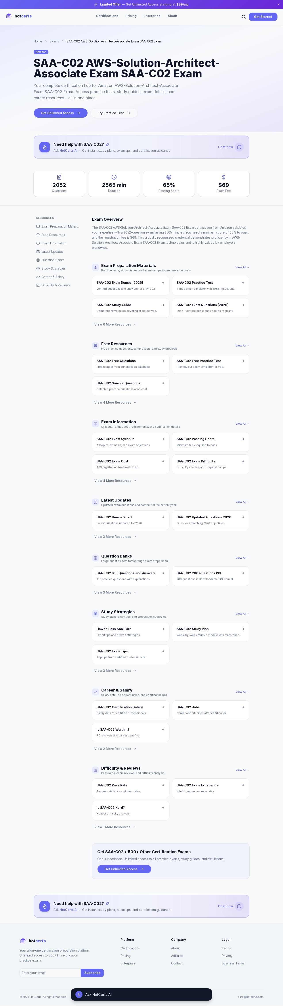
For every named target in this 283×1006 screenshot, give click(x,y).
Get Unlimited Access (60, 113)
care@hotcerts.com (251, 997)
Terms (226, 948)
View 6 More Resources (115, 324)
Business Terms (233, 963)
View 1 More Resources (115, 827)
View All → (242, 267)
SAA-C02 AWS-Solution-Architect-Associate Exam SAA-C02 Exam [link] (114, 41)
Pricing (131, 16)
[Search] (243, 17)
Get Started (263, 17)
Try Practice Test (114, 113)
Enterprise (152, 16)
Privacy (227, 956)
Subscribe (92, 973)
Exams (54, 41)
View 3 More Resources (115, 536)
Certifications (107, 16)
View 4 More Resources (115, 402)
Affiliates (177, 956)
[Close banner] (278, 4)
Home (38, 41)
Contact (176, 963)
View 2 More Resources (115, 749)
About (172, 16)
